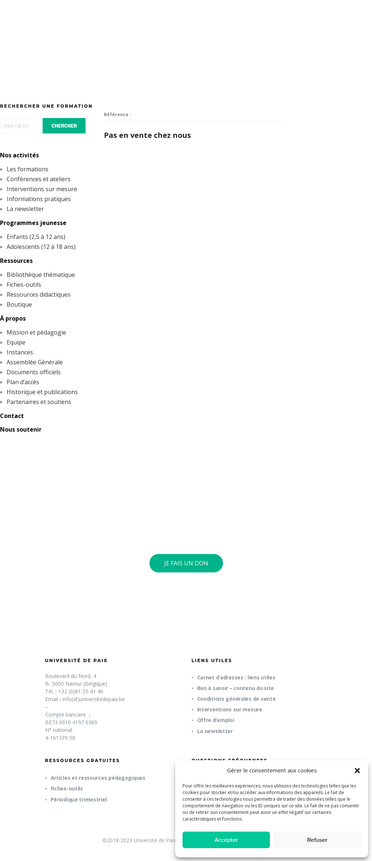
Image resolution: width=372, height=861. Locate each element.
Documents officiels (34, 372)
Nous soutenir (20, 429)
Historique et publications (42, 392)
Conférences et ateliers (39, 179)
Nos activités (19, 155)
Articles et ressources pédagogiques (98, 777)
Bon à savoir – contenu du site (235, 688)
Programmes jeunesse (33, 223)
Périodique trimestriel (79, 799)
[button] (357, 770)
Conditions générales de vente (236, 698)
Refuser (317, 840)
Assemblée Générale (35, 362)
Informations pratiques (39, 199)
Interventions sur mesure (42, 189)
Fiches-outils (24, 285)
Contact (12, 416)
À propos (13, 318)
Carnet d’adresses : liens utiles (236, 677)
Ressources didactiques (39, 294)
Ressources (16, 261)
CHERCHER (64, 126)
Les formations (27, 169)
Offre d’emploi (215, 720)
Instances (20, 352)
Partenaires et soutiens (39, 402)
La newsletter (25, 209)
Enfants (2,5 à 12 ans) (36, 237)
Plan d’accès (23, 382)
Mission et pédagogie (36, 332)
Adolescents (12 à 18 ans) (41, 247)
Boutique (19, 304)
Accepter (226, 840)
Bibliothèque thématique (41, 275)
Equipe (16, 342)
